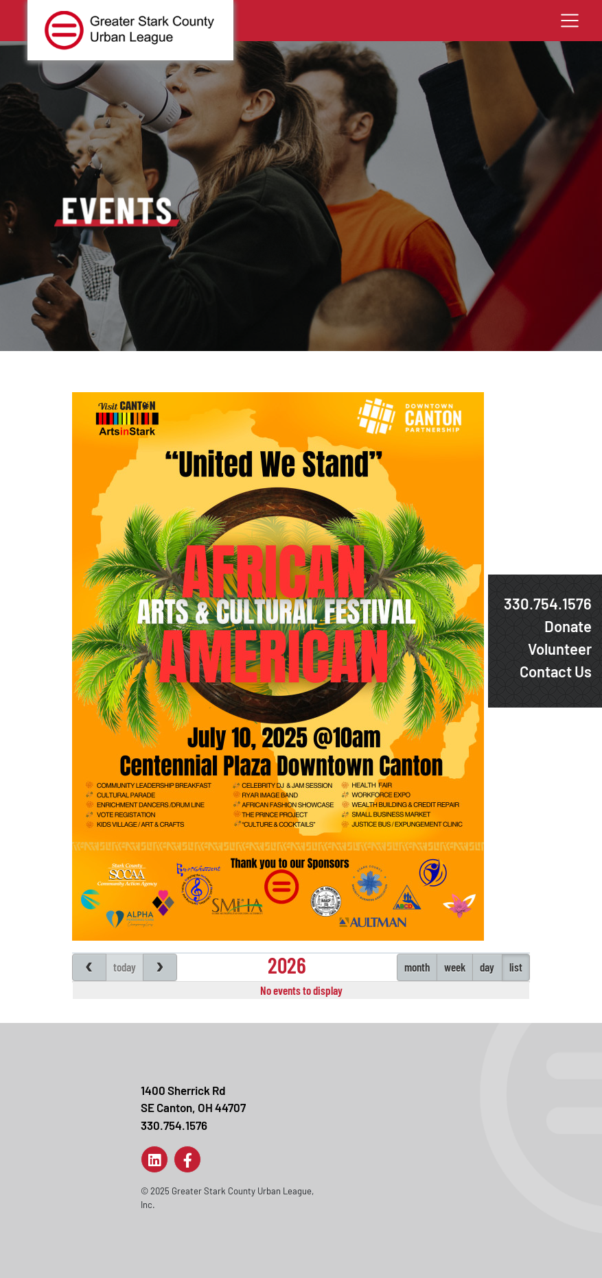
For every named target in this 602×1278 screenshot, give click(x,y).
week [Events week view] (454, 967)
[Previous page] (89, 967)
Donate (568, 626)
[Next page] (160, 967)
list (515, 967)
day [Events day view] (487, 967)
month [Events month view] (417, 967)
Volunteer (560, 649)
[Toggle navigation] (570, 20)
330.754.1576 (548, 603)
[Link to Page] (154, 1159)
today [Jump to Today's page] (124, 967)
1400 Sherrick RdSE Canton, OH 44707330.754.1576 (193, 1107)
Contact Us (556, 671)
